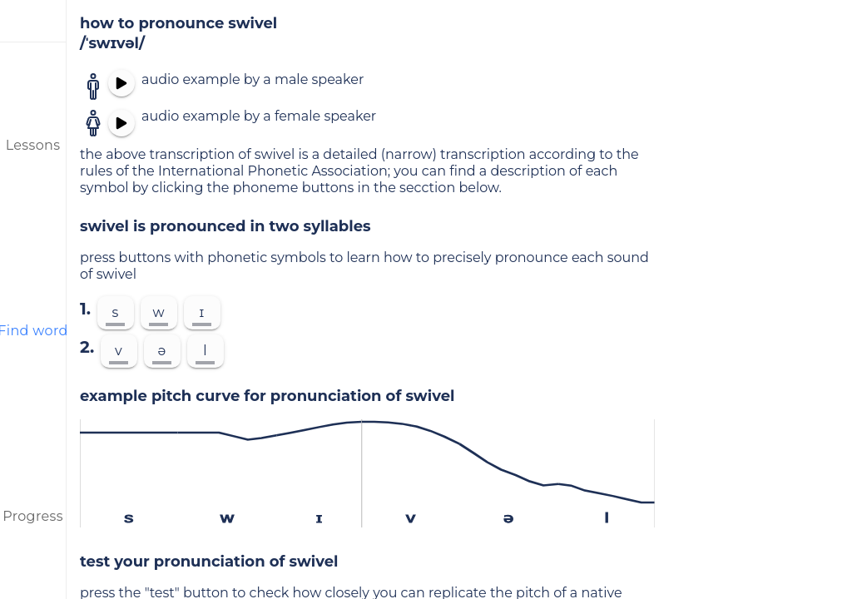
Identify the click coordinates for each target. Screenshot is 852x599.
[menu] (33, 21)
